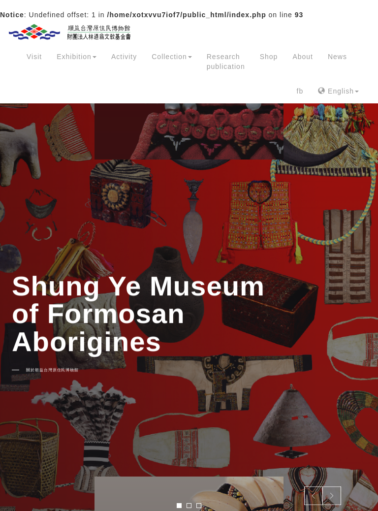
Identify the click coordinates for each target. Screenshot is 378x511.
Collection (171, 57)
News (337, 57)
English (338, 91)
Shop (269, 57)
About (302, 57)
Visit (34, 57)
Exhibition (76, 57)
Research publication (226, 61)
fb (300, 91)
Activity (124, 57)
